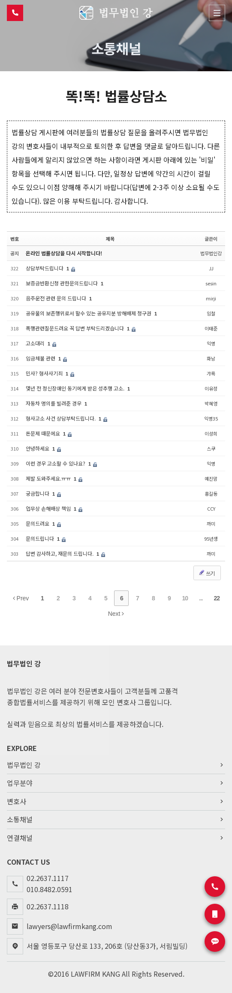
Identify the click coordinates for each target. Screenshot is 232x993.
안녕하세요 (38, 448)
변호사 (116, 801)
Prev (21, 598)
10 (185, 598)
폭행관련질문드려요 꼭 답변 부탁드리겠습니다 (75, 328)
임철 (211, 313)
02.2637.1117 (48, 878)
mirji (211, 298)
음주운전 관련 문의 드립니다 (56, 298)
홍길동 (211, 493)
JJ (211, 268)
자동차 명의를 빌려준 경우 (54, 403)
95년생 (211, 538)
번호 (14, 238)
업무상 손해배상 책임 (49, 508)
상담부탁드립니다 (45, 268)
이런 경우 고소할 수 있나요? (56, 463)
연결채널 (116, 838)
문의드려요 (38, 523)
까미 (211, 523)
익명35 (211, 418)
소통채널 (116, 819)
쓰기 (206, 573)
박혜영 (211, 403)
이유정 (211, 388)
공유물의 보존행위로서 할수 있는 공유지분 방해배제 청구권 (89, 313)
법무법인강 (211, 253)
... (201, 598)
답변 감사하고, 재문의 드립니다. (60, 553)
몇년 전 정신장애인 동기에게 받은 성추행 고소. (76, 388)
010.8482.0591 (49, 889)
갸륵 (211, 373)
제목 (110, 238)
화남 (211, 358)
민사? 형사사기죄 (45, 373)
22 (217, 598)
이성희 (211, 433)
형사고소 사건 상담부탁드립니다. (61, 418)
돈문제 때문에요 (43, 433)
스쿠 (211, 448)
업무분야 (116, 783)
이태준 (211, 328)
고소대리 (36, 343)
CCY (211, 508)
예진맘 (211, 478)
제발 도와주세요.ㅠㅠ (49, 478)
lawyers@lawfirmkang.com (69, 926)
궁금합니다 (38, 493)
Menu (217, 12)
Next (116, 613)
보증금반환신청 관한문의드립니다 (62, 283)
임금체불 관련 (41, 358)
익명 (211, 343)
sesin (211, 283)
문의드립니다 (40, 538)
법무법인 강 (116, 764)
